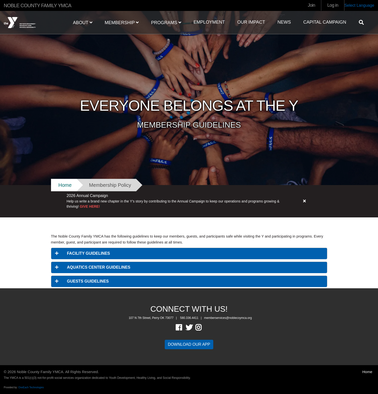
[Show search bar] (363, 22)
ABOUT (82, 22)
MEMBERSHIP (122, 22)
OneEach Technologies (31, 387)
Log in (332, 5)
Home (65, 185)
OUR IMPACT (251, 22)
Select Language (359, 5)
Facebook (182, 327)
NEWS (284, 22)
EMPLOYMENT (209, 22)
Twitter (189, 327)
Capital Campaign (324, 22)
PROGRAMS (166, 22)
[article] (189, 201)
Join (311, 5)
